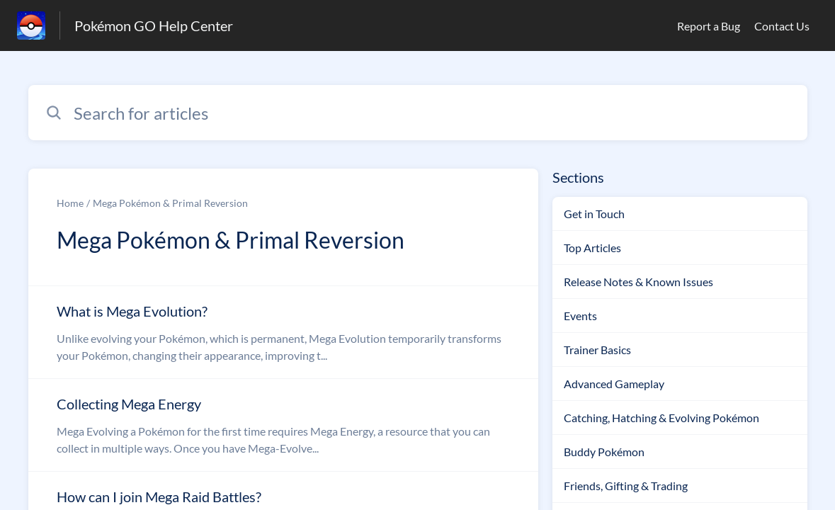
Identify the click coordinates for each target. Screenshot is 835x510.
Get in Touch (594, 213)
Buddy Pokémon (604, 451)
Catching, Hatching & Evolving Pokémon (661, 417)
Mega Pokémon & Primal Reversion (170, 203)
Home (70, 203)
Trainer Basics (597, 349)
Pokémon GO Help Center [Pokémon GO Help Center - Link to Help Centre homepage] (153, 25)
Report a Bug (708, 26)
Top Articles (592, 247)
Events (580, 315)
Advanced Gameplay (614, 383)
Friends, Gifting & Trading (626, 485)
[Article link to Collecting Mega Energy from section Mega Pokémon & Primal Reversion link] (283, 425)
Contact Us (782, 26)
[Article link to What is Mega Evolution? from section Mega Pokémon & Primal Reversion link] (283, 332)
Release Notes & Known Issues (638, 281)
